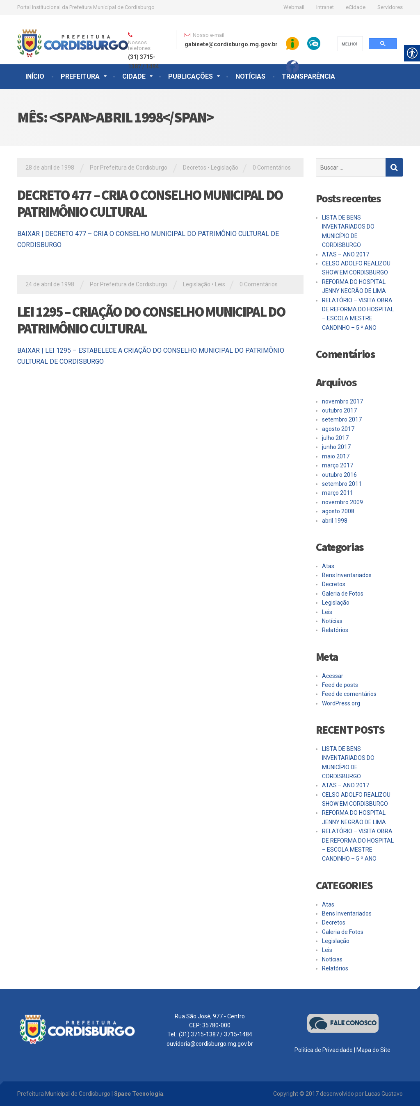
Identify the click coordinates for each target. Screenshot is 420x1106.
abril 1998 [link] (334, 520)
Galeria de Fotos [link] (342, 593)
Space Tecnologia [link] (138, 1093)
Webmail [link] (293, 7)
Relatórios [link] (335, 630)
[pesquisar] (349, 44)
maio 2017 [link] (335, 456)
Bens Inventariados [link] (347, 575)
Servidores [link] (390, 7)
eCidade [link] (355, 7)
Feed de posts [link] (340, 685)
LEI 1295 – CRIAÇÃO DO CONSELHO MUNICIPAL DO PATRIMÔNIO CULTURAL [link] (151, 320)
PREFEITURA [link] (80, 76)
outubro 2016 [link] (339, 474)
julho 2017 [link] (335, 438)
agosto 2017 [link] (338, 429)
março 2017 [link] (337, 465)
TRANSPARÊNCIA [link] (308, 76)
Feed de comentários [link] (349, 694)
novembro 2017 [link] (342, 401)
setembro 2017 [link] (342, 419)
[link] (72, 35)
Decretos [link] (194, 167)
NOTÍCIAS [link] (250, 76)
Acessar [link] (332, 676)
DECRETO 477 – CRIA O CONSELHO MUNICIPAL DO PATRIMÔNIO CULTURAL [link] (150, 203)
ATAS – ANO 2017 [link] (345, 254)
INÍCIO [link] (34, 76)
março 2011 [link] (337, 493)
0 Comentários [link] (272, 167)
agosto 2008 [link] (338, 511)
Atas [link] (328, 566)
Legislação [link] (224, 167)
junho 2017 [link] (336, 447)
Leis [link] (220, 284)
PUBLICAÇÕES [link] (190, 76)
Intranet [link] (325, 7)
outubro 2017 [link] (339, 410)
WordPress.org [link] (341, 703)
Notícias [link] (332, 621)
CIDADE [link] (134, 76)
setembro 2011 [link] (342, 483)
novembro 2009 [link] (342, 502)
